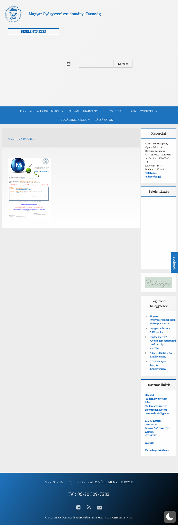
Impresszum (54, 482)
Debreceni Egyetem (156, 409)
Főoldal (26, 111)
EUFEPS (149, 442)
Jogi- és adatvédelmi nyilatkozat (105, 482)
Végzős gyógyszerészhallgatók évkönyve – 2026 (162, 320)
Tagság (73, 111)
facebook (174, 262)
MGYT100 (118, 111)
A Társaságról (50, 111)
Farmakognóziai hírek (157, 450)
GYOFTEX (151, 435)
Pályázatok (106, 120)
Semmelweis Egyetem (157, 413)
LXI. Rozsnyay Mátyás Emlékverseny (158, 365)
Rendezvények (144, 111)
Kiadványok (94, 111)
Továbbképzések (76, 120)
